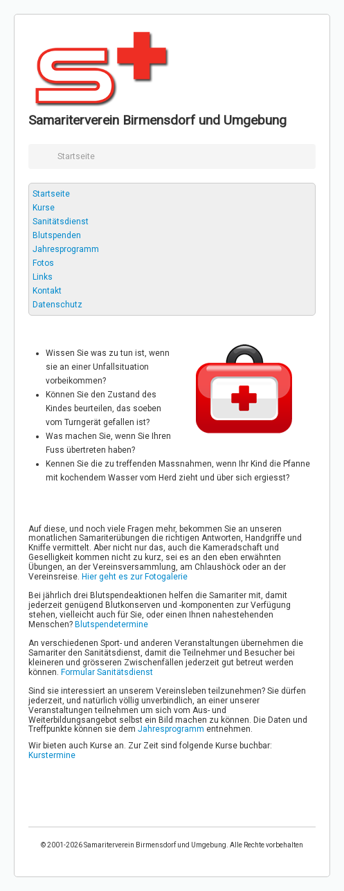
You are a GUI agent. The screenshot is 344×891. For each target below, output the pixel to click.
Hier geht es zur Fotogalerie (135, 577)
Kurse (44, 208)
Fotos (43, 263)
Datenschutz (57, 304)
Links (43, 277)
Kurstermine (51, 755)
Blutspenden (57, 235)
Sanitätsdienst (61, 221)
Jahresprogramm (66, 249)
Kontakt (47, 291)
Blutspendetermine (111, 624)
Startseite (51, 194)
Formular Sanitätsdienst (107, 672)
